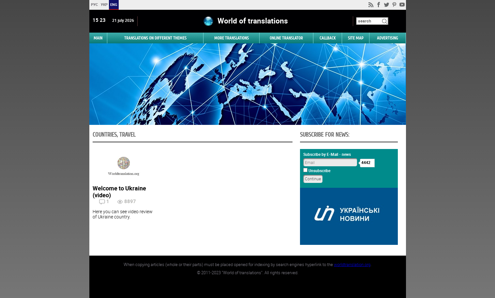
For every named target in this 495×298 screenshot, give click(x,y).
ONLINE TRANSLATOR (286, 38)
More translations (231, 38)
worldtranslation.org (352, 264)
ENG (113, 4)
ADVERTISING (387, 38)
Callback (328, 38)
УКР (103, 4)
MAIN (98, 38)
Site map (355, 38)
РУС (94, 4)
